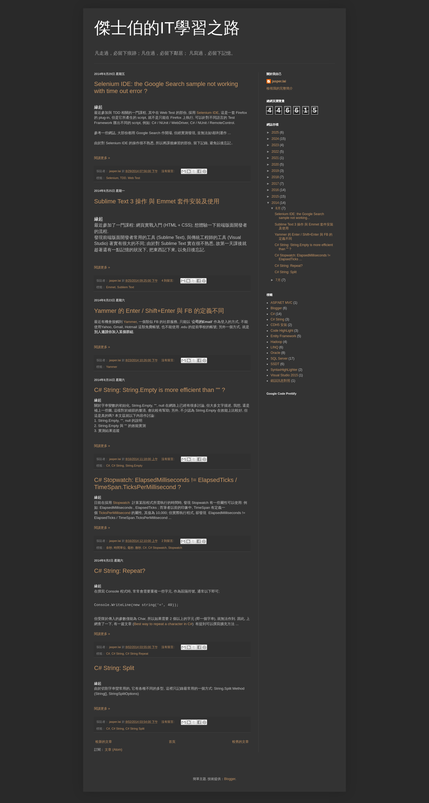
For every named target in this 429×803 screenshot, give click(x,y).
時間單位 (120, 547)
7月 (279, 280)
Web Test (134, 178)
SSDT (275, 364)
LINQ (274, 347)
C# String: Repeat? (119, 570)
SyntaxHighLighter (284, 370)
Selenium (112, 178)
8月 (279, 208)
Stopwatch (122, 503)
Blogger (276, 308)
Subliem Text (125, 287)
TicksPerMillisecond (115, 513)
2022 (276, 152)
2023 (276, 145)
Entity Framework (283, 336)
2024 (276, 139)
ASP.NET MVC (281, 303)
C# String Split (135, 728)
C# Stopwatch (157, 547)
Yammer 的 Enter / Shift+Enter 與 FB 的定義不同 (159, 310)
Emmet (110, 287)
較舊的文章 (240, 742)
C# (108, 465)
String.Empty (134, 465)
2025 (276, 132)
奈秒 (109, 547)
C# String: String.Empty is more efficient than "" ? (159, 389)
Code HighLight (282, 331)
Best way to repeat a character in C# (163, 624)
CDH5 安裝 (279, 325)
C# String (118, 465)
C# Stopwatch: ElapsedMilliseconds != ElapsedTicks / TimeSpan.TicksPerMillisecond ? (165, 483)
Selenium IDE (208, 113)
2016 (276, 190)
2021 (276, 158)
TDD (123, 178)
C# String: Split (114, 668)
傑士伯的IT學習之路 (167, 28)
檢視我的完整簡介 (279, 88)
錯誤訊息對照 (280, 381)
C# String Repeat (137, 653)
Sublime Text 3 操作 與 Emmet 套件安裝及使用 (156, 201)
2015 (276, 196)
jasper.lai (279, 81)
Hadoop (276, 342)
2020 (276, 164)
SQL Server (279, 358)
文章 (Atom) (113, 750)
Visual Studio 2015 (284, 375)
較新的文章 (103, 742)
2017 (276, 184)
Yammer (130, 322)
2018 (276, 177)
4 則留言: (168, 280)
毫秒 (130, 547)
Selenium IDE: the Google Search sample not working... (299, 216)
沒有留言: (168, 171)
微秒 (138, 547)
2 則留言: (168, 540)
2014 (276, 203)
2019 (276, 171)
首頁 (172, 742)
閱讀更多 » (102, 158)
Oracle (275, 353)
